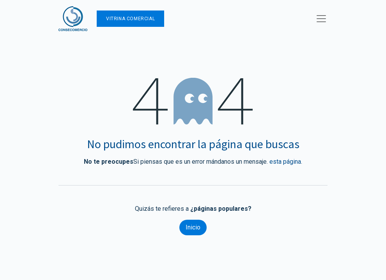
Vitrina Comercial (130, 18)
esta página (285, 161)
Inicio (193, 227)
